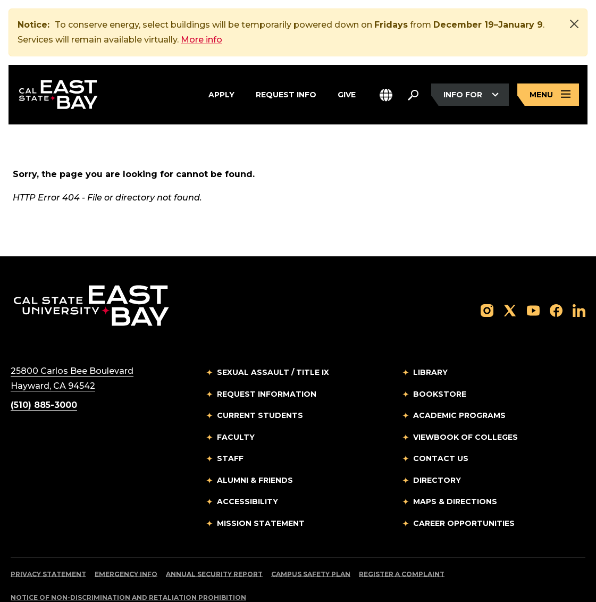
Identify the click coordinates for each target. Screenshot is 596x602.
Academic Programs (459, 376)
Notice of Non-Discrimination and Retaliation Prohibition (128, 558)
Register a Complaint (401, 535)
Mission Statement (261, 484)
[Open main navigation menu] (548, 94)
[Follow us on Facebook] (556, 270)
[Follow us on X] (509, 270)
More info (201, 40)
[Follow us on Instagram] (487, 270)
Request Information (266, 354)
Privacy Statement (48, 535)
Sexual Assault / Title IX (273, 333)
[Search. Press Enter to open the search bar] (413, 95)
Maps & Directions (455, 462)
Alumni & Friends (255, 441)
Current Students (260, 376)
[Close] (574, 24)
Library (430, 333)
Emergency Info (126, 535)
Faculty (236, 398)
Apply (221, 94)
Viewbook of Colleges (465, 398)
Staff (230, 419)
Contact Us (440, 419)
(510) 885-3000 (44, 366)
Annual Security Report (214, 535)
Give (347, 94)
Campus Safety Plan (310, 535)
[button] (386, 95)
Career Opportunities (464, 484)
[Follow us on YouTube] (533, 270)
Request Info (286, 94)
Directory (437, 441)
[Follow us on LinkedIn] (579, 270)
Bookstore (439, 354)
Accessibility (247, 462)
